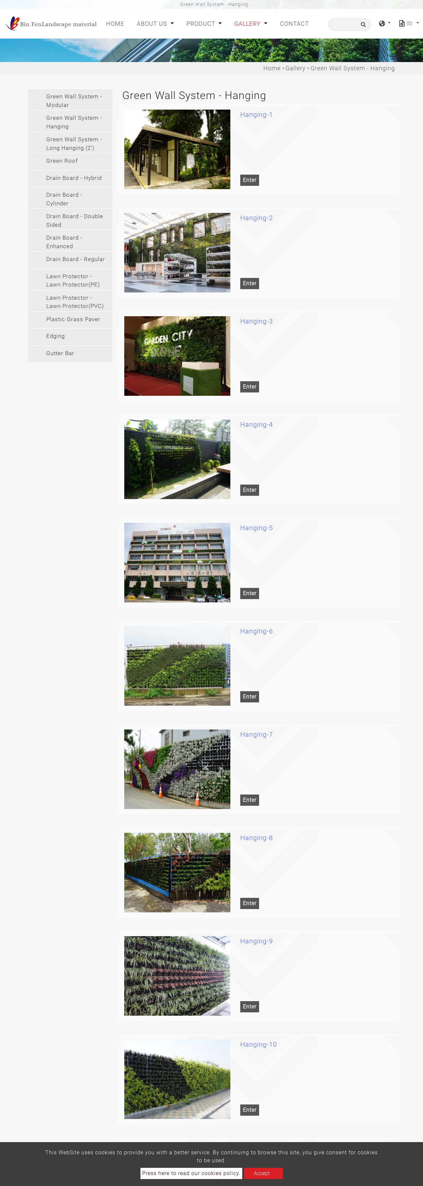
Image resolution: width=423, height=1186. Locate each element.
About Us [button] (153, 23)
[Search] (349, 24)
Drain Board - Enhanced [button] (64, 242)
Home (116, 23)
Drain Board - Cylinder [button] (64, 199)
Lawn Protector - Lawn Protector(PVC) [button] (75, 302)
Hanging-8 (256, 838)
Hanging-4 (256, 424)
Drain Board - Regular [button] (75, 259)
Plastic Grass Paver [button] (73, 319)
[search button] (362, 26)
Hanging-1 (256, 115)
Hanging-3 (256, 321)
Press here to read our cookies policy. (191, 1173)
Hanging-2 (256, 218)
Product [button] (201, 23)
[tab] (70, 99)
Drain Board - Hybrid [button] (74, 178)
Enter (249, 180)
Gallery (296, 68)
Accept (262, 1173)
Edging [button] (55, 336)
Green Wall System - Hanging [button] (74, 122)
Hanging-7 (256, 734)
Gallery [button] (248, 23)
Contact (294, 23)
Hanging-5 (256, 528)
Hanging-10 (258, 1044)
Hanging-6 (256, 631)
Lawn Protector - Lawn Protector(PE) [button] (73, 280)
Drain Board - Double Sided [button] (74, 220)
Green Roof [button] (62, 160)
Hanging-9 (256, 941)
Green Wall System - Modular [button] (74, 100)
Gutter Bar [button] (60, 353)
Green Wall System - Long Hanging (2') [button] (74, 143)
